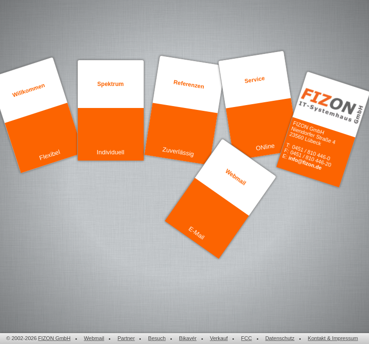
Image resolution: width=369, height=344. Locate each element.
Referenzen (188, 84)
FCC (246, 338)
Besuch (157, 338)
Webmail (235, 177)
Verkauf (219, 338)
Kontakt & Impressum (333, 338)
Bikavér (188, 338)
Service (254, 80)
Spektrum (110, 84)
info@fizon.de (304, 163)
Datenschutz (280, 338)
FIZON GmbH (54, 338)
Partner (126, 338)
